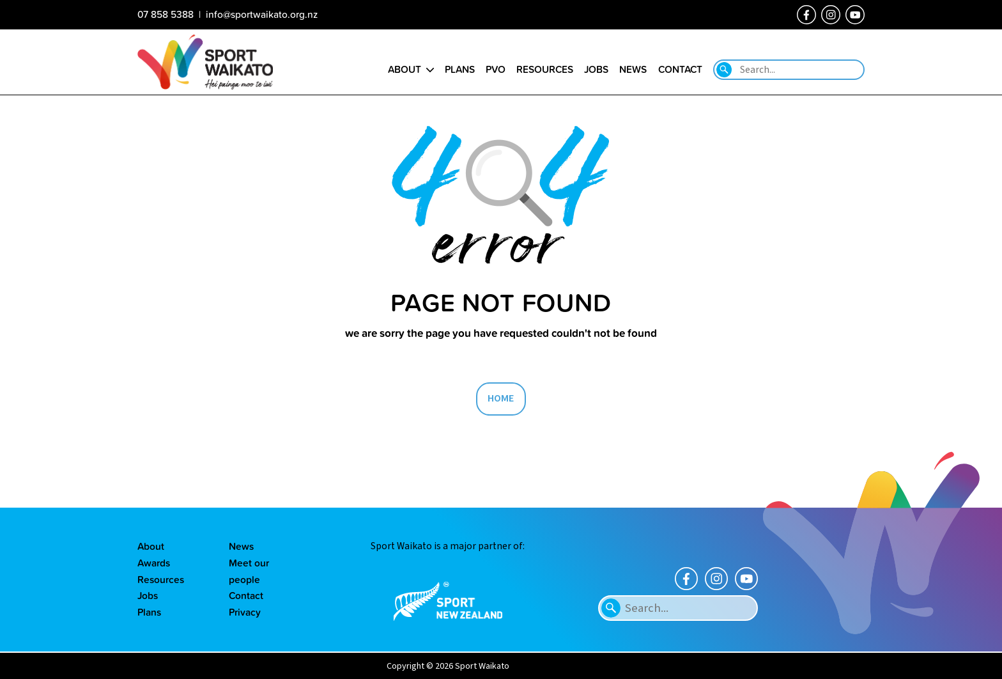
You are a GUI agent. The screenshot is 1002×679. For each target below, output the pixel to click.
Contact (246, 595)
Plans (149, 612)
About (150, 546)
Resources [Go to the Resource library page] (544, 69)
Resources (160, 579)
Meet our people (249, 571)
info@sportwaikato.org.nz (262, 14)
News (241, 546)
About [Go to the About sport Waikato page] (404, 69)
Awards (153, 563)
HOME (501, 398)
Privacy (245, 612)
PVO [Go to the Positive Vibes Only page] (495, 69)
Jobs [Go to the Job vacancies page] (596, 69)
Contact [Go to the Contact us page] (680, 69)
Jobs (147, 595)
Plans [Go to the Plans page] (460, 69)
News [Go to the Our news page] (633, 69)
